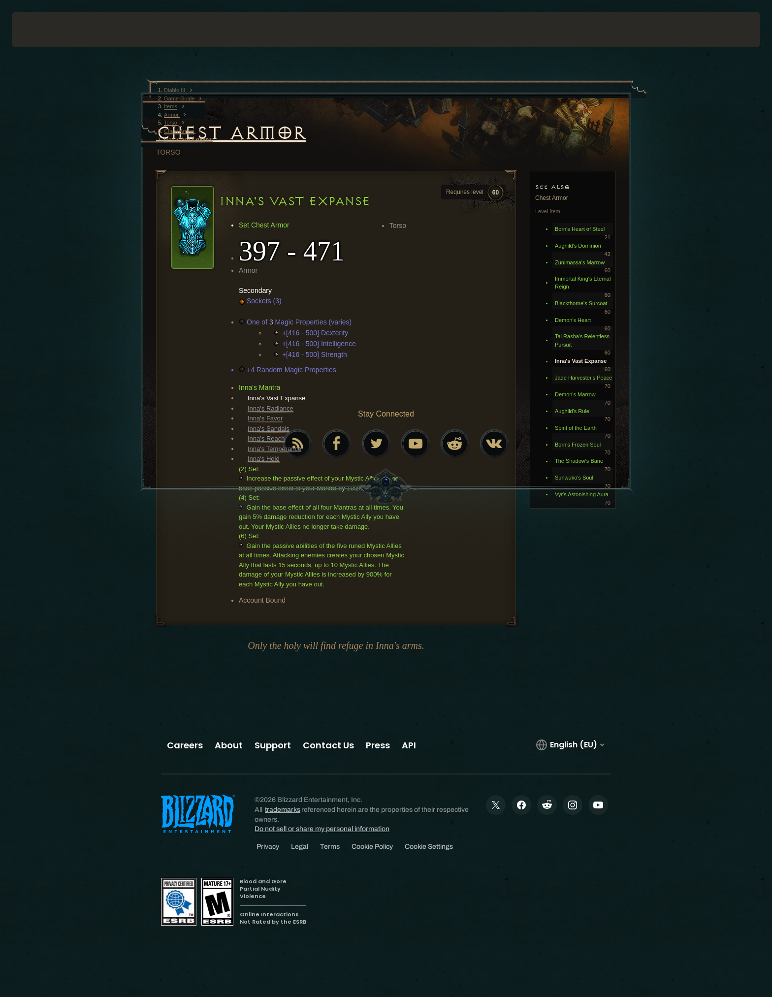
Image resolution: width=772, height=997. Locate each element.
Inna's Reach (266, 438)
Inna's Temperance (274, 448)
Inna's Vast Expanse (276, 398)
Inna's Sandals (269, 428)
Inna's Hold (264, 458)
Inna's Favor (265, 418)
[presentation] (48, 29)
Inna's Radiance (270, 408)
